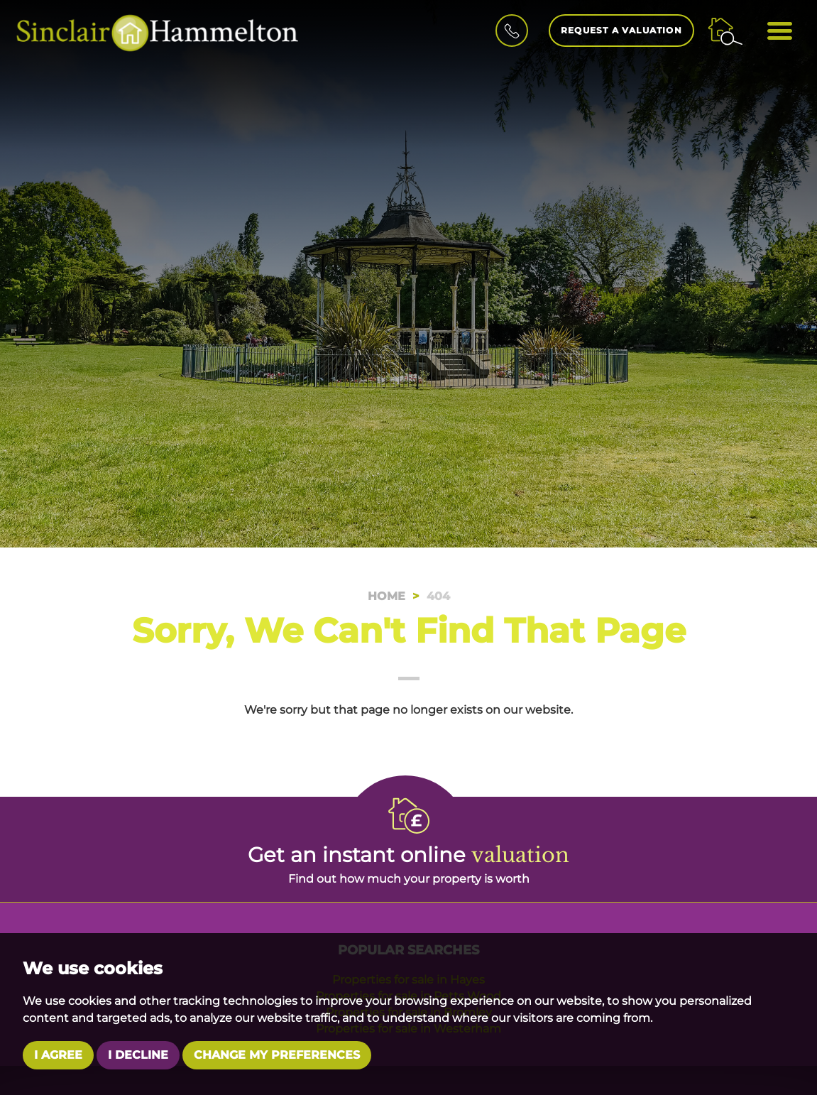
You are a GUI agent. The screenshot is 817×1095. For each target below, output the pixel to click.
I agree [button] (58, 1055)
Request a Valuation (621, 30)
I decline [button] (138, 1055)
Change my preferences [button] (277, 1055)
